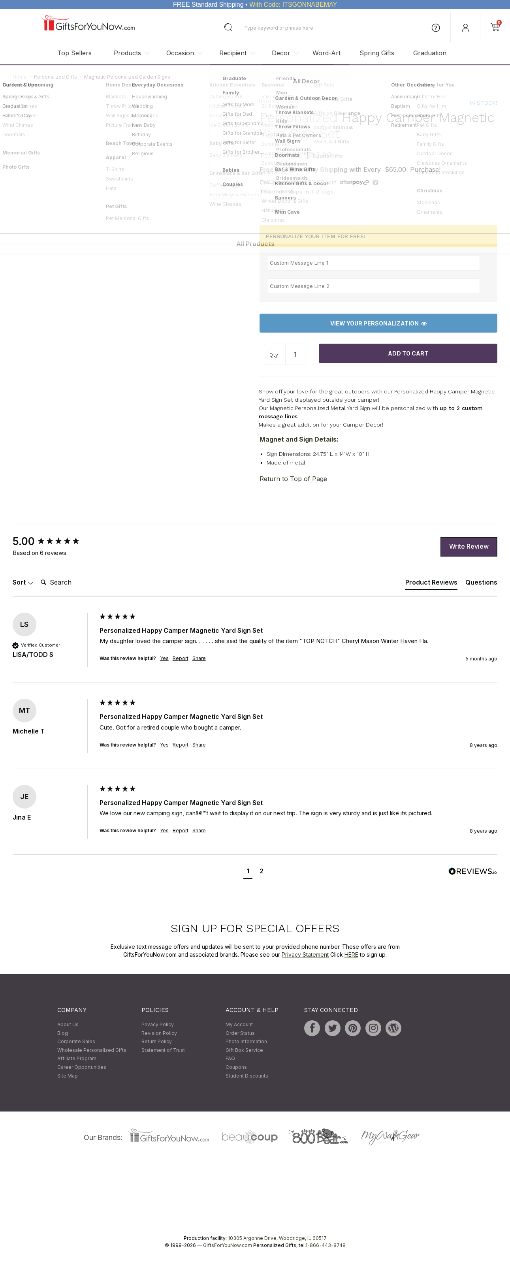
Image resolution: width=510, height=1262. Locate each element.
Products (127, 53)
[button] (247, 872)
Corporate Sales (76, 1042)
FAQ (230, 1059)
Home (20, 77)
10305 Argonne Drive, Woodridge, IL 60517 (277, 1238)
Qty (273, 355)
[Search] (69, 583)
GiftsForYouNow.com (227, 1246)
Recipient (233, 53)
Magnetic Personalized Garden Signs (127, 77)
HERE (351, 954)
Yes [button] (164, 659)
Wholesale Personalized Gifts (91, 1050)
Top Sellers (74, 53)
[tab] (431, 584)
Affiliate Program (76, 1059)
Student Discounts (247, 1076)
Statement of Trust (163, 1050)
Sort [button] (23, 583)
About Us (68, 1025)
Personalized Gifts (55, 77)
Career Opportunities (81, 1067)
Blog (62, 1033)
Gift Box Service (244, 1050)
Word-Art (326, 53)
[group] (54, 541)
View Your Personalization (378, 323)
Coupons (236, 1067)
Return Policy (156, 1042)
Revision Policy (159, 1033)
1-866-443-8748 (325, 1246)
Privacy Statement (305, 954)
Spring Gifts (376, 53)
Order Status (240, 1033)
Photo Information (246, 1042)
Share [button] (199, 659)
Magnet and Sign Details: (299, 439)
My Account (239, 1025)
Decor (281, 53)
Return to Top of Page (293, 479)
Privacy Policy (157, 1025)
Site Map (67, 1076)
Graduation (429, 53)
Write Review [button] (469, 547)
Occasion (180, 53)
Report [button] (180, 659)
